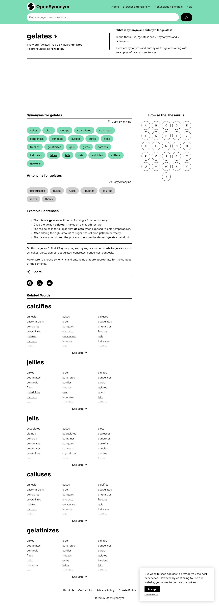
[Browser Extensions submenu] (136, 6)
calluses (103, 316)
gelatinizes (54, 147)
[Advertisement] (109, 86)
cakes (33, 130)
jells (67, 155)
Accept (152, 589)
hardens (103, 147)
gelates (31, 336)
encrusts (67, 331)
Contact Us (85, 590)
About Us (68, 590)
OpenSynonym (52, 6)
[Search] (186, 17)
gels (71, 147)
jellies (53, 155)
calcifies (39, 306)
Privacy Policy (105, 590)
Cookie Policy (127, 590)
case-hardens (35, 321)
